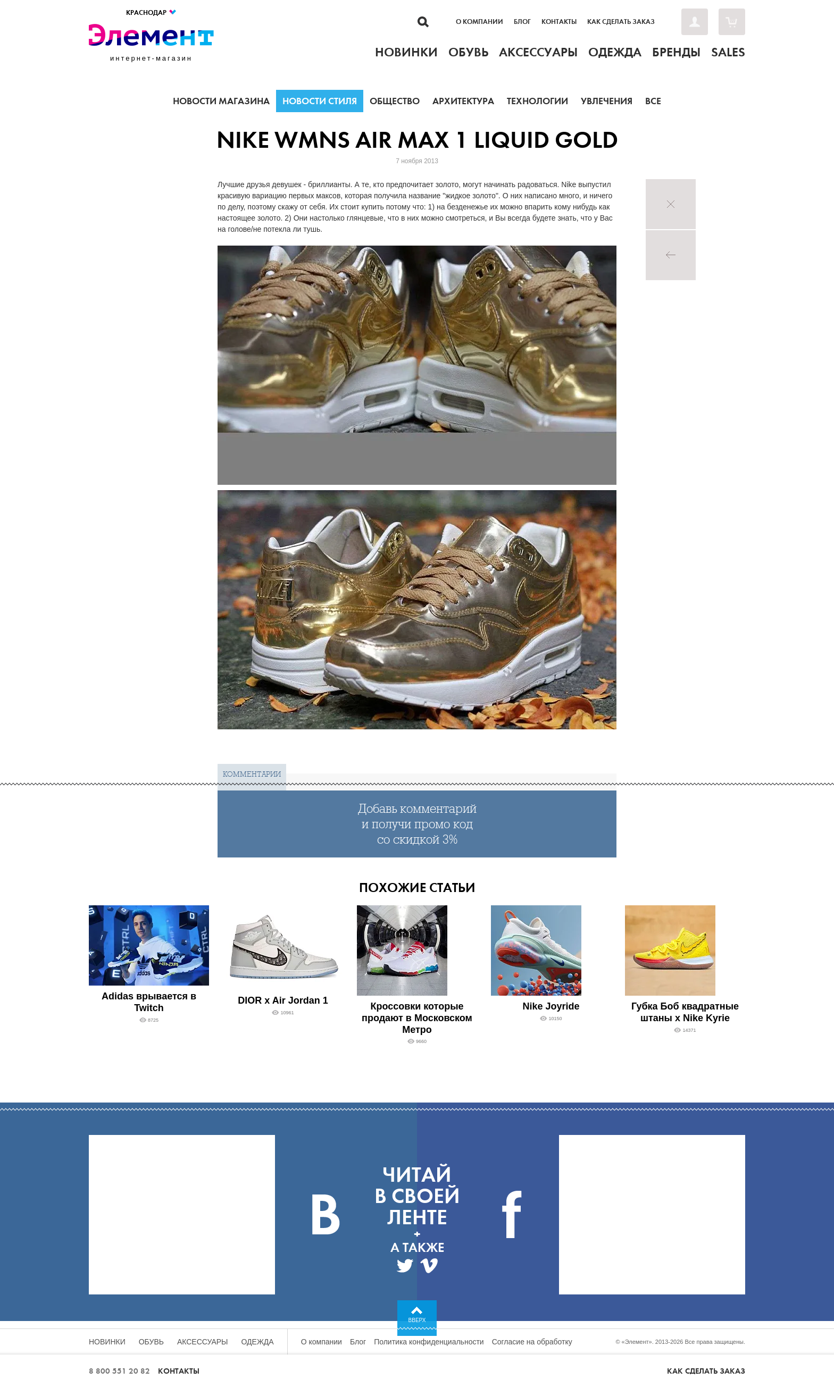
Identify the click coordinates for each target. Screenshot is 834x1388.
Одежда (257, 1341)
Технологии (537, 101)
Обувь (151, 1341)
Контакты (559, 22)
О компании (479, 22)
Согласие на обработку (532, 1341)
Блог (522, 22)
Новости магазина (221, 101)
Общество (395, 101)
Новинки (107, 1341)
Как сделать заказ (621, 22)
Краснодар (151, 12)
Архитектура (463, 101)
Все (653, 101)
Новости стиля (319, 101)
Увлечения (606, 101)
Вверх (417, 1320)
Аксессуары (202, 1341)
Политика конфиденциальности (429, 1341)
